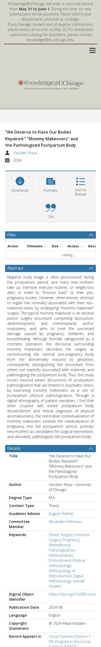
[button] (51, 183)
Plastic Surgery (60, 534)
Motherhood (59, 545)
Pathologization (62, 550)
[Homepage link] (50, 84)
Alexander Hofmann (65, 521)
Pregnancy (71, 539)
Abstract (15, 268)
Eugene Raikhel (61, 513)
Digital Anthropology (66, 578)
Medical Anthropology (67, 563)
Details (14, 448)
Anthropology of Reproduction (62, 573)
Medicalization (61, 555)
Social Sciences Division (68, 636)
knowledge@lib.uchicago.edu (50, 39)
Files (11, 235)
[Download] (20, 183)
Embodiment (60, 560)
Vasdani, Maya (25, 152)
